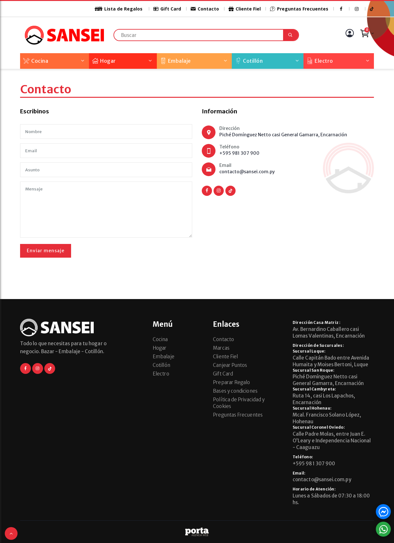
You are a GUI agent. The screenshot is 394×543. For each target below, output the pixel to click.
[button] (11, 533)
